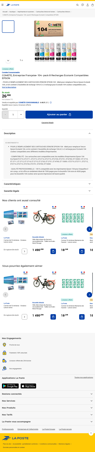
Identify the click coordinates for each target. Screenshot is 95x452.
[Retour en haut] (91, 433)
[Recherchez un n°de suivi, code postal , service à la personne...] (77, 5)
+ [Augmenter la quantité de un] (21, 114)
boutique (12, 12)
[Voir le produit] (24, 251)
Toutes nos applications (83, 377)
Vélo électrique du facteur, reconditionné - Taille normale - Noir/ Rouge (44, 241)
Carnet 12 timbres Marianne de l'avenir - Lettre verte (72, 241)
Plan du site (7, 444)
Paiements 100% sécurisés (18, 353)
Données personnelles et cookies (14, 447)
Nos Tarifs (47, 414)
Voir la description (9, 87)
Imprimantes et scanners (26, 12)
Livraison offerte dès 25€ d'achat (20, 361)
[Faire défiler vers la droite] (89, 229)
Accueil (5, 12)
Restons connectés (47, 394)
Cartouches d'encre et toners (45, 12)
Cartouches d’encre (63, 12)
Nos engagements (15, 369)
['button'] (12, 5)
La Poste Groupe (48, 429)
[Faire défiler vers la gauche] (6, 229)
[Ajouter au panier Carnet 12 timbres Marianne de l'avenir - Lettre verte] (82, 251)
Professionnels (8, 429)
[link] (15, 438)
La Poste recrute (65, 429)
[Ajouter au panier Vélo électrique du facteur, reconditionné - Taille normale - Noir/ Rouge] (53, 251)
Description (47, 133)
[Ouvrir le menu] (2, 4)
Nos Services (47, 400)
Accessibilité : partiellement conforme (25, 444)
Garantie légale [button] (47, 123)
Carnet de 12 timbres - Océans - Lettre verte (15, 241)
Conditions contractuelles (48, 444)
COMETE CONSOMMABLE (29, 102)
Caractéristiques (47, 183)
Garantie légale (47, 190)
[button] (87, 4)
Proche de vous (14, 345)
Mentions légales (64, 444)
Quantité (5, 109)
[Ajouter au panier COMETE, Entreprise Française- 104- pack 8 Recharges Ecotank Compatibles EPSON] (59, 114)
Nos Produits (47, 407)
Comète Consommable (11, 72)
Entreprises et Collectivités (28, 429)
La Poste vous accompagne (47, 421)
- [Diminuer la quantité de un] (5, 114)
